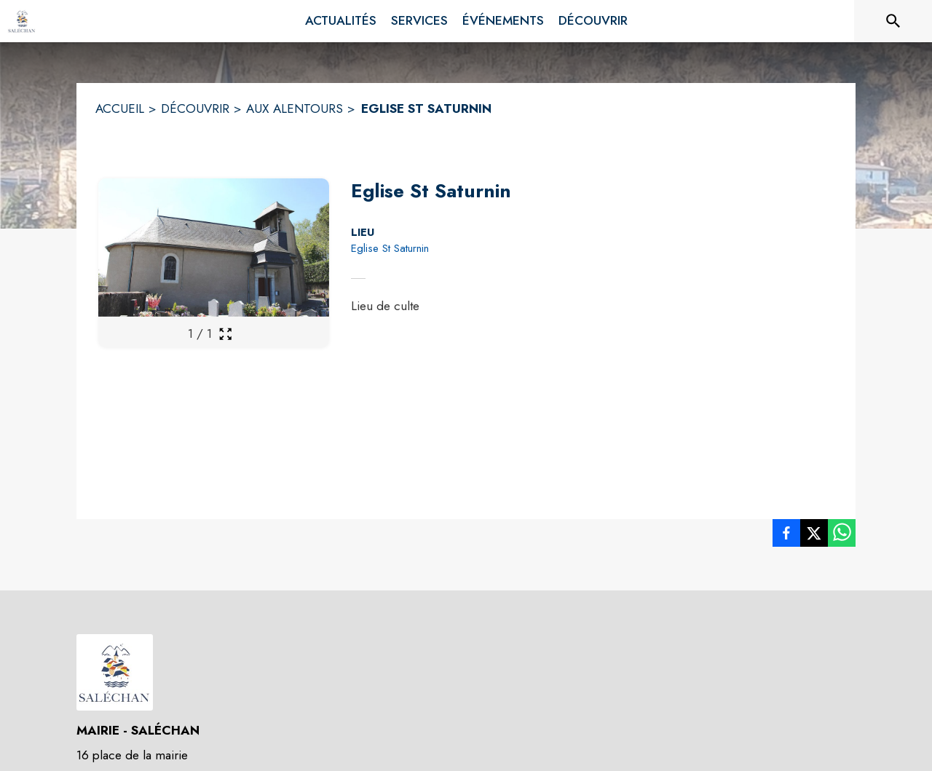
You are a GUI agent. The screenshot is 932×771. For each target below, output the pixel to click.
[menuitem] (341, 21)
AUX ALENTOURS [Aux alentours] (294, 108)
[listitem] (786, 536)
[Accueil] (21, 21)
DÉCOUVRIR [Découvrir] (195, 108)
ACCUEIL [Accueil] (119, 108)
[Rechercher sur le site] (893, 21)
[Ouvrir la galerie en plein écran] (225, 333)
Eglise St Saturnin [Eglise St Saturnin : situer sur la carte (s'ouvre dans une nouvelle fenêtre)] (390, 248)
